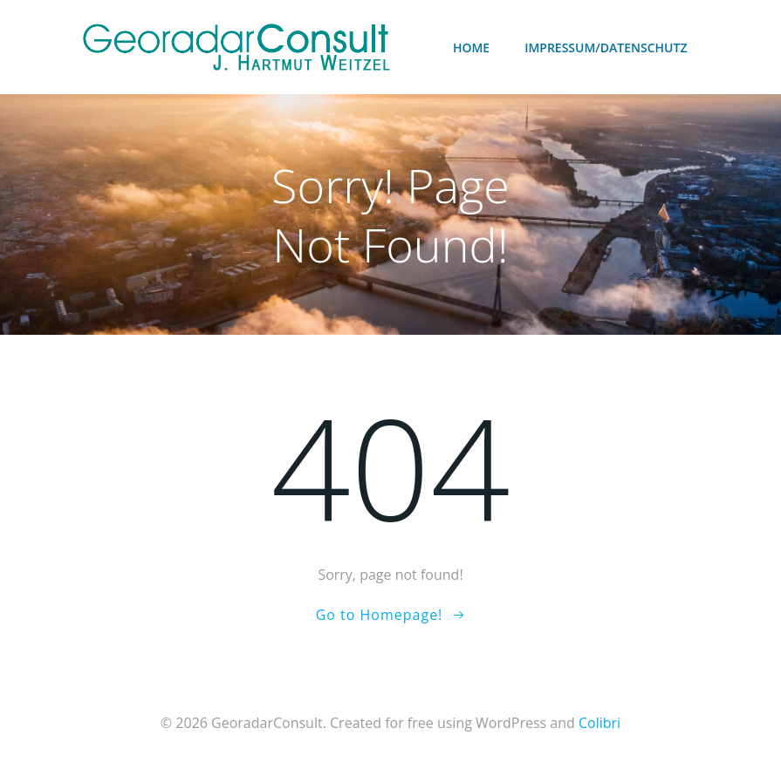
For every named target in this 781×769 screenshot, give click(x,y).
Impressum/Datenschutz (605, 47)
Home (471, 47)
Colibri (599, 722)
